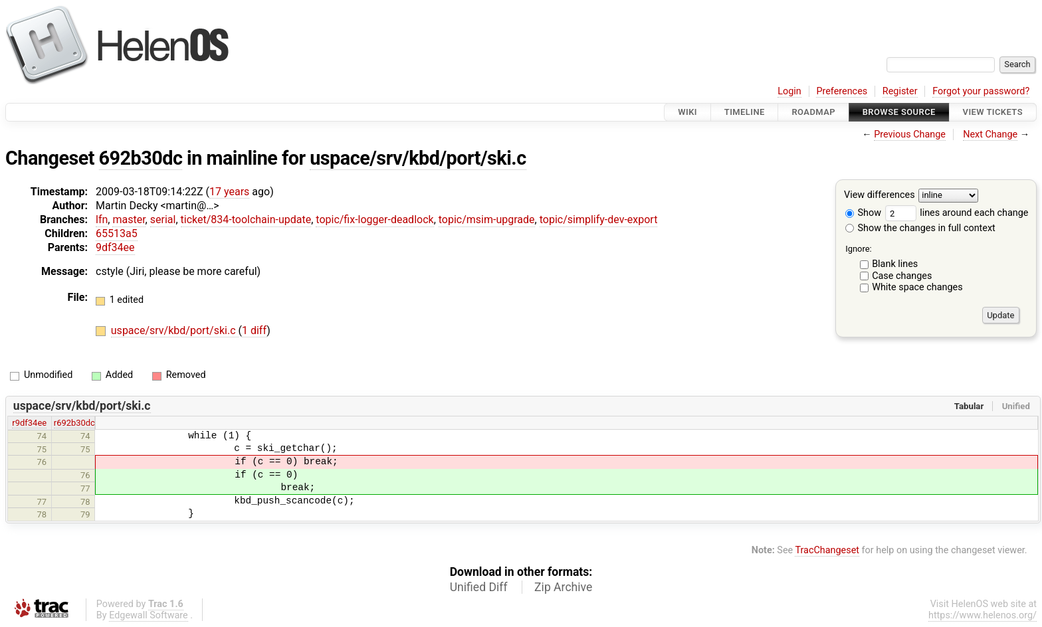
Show (863, 213)
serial (163, 219)
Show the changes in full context (920, 228)
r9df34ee (29, 423)
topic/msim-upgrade (487, 219)
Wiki (687, 112)
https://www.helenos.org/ (982, 615)
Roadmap (813, 112)
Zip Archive (563, 587)
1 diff (254, 330)
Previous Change (910, 134)
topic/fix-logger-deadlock (374, 219)
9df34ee (115, 247)
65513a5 (117, 233)
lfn (102, 219)
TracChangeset (827, 550)
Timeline (744, 112)
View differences (879, 195)
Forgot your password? (980, 91)
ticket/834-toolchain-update (246, 219)
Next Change (990, 134)
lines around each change (957, 213)
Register (900, 91)
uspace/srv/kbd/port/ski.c (418, 158)
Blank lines (895, 264)
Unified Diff (479, 587)
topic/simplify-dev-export (599, 219)
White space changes (917, 287)
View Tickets (993, 112)
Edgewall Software (148, 615)
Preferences (841, 91)
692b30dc (141, 158)
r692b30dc (74, 423)
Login (789, 91)
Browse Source (899, 112)
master (128, 219)
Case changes (902, 276)
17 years (229, 191)
